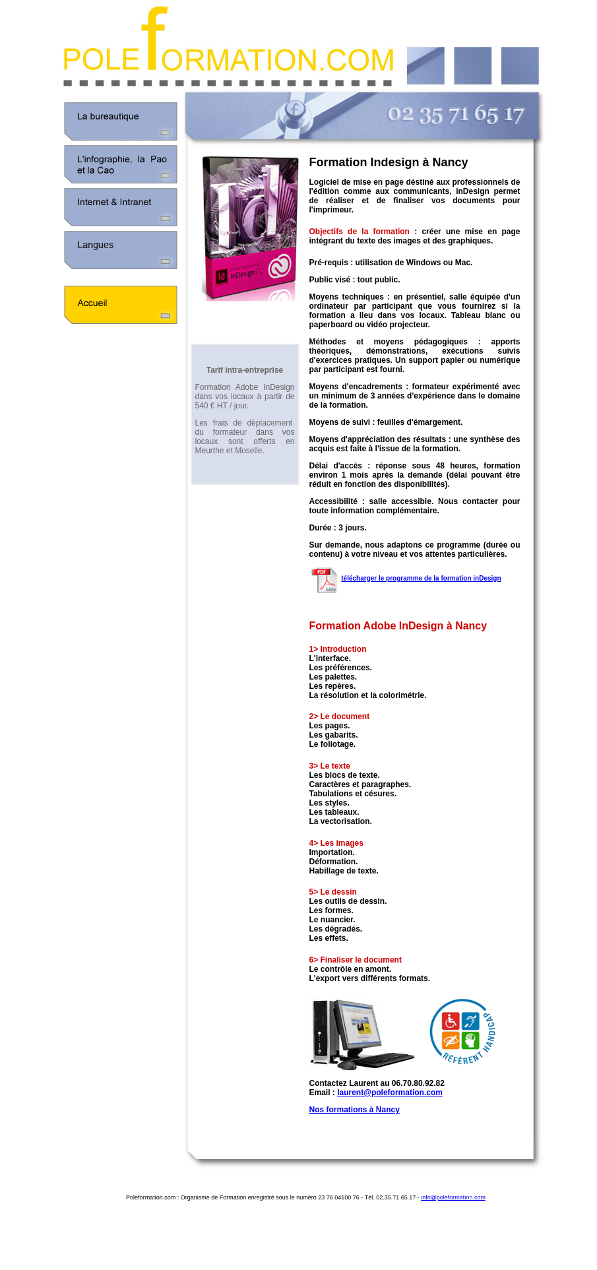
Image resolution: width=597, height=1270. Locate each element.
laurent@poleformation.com (390, 1092)
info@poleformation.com (453, 1197)
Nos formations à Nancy (354, 1109)
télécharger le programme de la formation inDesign (421, 578)
